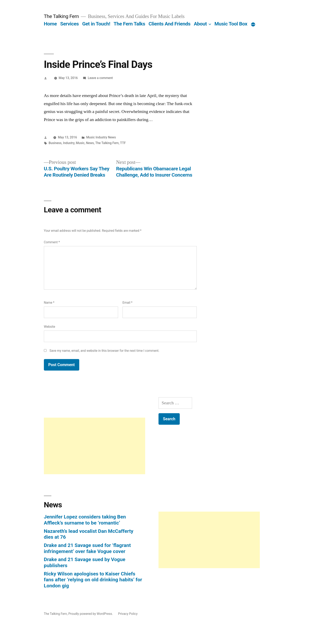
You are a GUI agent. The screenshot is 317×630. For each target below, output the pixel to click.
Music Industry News (101, 137)
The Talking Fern (61, 16)
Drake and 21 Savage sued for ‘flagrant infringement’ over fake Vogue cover (87, 548)
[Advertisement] (94, 446)
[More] (253, 24)
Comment (52, 242)
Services (69, 24)
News (90, 143)
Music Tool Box (231, 24)
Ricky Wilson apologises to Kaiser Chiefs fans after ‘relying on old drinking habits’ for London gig (93, 580)
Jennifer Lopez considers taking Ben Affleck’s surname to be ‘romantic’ (85, 520)
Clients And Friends (169, 24)
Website (49, 327)
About (200, 24)
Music (80, 143)
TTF (123, 143)
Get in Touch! (96, 24)
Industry (68, 143)
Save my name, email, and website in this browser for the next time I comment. (105, 351)
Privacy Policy (127, 614)
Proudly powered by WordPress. (91, 614)
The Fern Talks (129, 24)
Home (50, 24)
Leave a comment (100, 78)
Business (55, 143)
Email (127, 302)
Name (49, 302)
